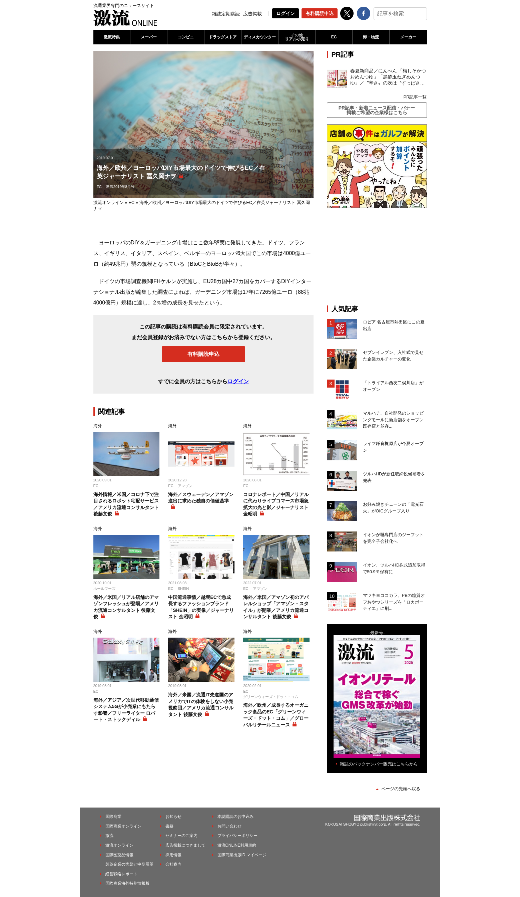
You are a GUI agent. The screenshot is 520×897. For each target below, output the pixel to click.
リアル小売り (297, 37)
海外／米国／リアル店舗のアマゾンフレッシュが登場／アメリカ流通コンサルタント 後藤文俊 (126, 607)
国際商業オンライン (123, 826)
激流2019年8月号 (120, 187)
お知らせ (173, 817)
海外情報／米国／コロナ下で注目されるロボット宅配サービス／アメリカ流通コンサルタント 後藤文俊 (126, 504)
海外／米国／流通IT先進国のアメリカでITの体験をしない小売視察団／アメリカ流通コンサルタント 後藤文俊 (200, 704)
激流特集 (112, 37)
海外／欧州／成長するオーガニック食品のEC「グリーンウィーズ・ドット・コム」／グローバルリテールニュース (276, 714)
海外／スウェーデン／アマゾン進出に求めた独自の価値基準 (200, 498)
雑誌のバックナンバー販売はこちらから (379, 764)
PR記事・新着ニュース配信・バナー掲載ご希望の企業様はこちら (377, 110)
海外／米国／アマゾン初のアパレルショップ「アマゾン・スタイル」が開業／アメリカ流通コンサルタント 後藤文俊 (276, 607)
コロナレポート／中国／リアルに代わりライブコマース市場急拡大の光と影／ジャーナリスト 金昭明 (276, 504)
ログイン (285, 13)
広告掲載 (252, 13)
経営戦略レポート (121, 874)
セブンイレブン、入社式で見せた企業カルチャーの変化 (393, 356)
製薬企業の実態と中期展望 (129, 864)
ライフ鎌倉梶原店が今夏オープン (393, 447)
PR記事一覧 (415, 96)
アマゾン (185, 486)
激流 (109, 836)
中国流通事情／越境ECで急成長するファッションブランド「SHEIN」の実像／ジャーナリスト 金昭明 (201, 607)
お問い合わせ (229, 826)
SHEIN (183, 589)
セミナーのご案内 (181, 836)
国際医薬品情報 (119, 855)
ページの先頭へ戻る (400, 789)
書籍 (169, 826)
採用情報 (173, 855)
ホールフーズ (104, 589)
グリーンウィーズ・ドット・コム (270, 697)
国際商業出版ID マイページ (242, 855)
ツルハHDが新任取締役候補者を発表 (394, 477)
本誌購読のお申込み (235, 817)
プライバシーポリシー (237, 836)
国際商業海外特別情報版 (127, 883)
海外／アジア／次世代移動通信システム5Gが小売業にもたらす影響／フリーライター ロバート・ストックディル (126, 709)
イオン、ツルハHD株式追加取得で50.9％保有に (394, 568)
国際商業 (113, 817)
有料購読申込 (320, 13)
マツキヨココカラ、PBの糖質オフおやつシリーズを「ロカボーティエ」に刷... (394, 602)
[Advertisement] (377, 256)
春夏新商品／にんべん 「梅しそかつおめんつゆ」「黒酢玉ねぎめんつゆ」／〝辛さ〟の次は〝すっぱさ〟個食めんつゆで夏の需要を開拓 (388, 77)
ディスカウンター (260, 37)
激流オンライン (108, 202)
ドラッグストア (223, 37)
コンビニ (186, 37)
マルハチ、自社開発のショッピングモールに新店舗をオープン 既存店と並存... (393, 420)
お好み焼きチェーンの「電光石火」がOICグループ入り (393, 507)
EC (334, 37)
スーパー (149, 37)
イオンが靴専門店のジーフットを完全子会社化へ (393, 538)
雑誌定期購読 (226, 13)
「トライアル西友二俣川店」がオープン (393, 386)
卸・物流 (371, 37)
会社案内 (173, 864)
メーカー (408, 37)
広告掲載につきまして (185, 845)
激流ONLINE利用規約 (236, 845)
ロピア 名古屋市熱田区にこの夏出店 (394, 325)
